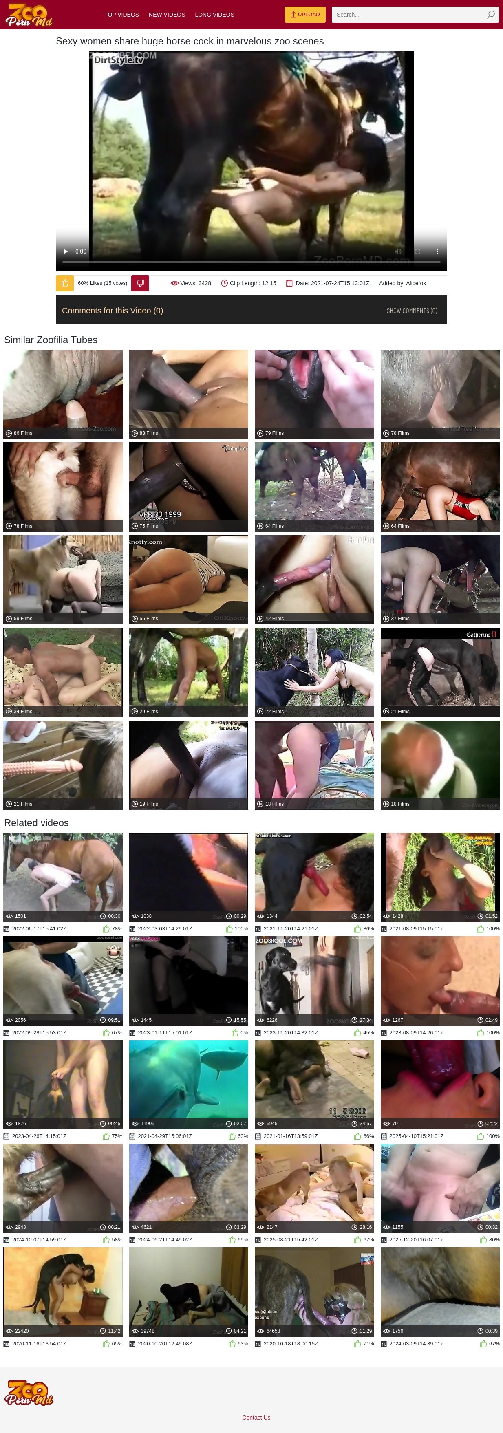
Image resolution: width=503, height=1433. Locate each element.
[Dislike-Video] (140, 283)
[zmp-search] (415, 15)
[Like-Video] (65, 283)
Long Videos (214, 14)
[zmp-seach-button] (491, 15)
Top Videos (121, 14)
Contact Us (256, 1417)
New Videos (167, 14)
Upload (305, 15)
